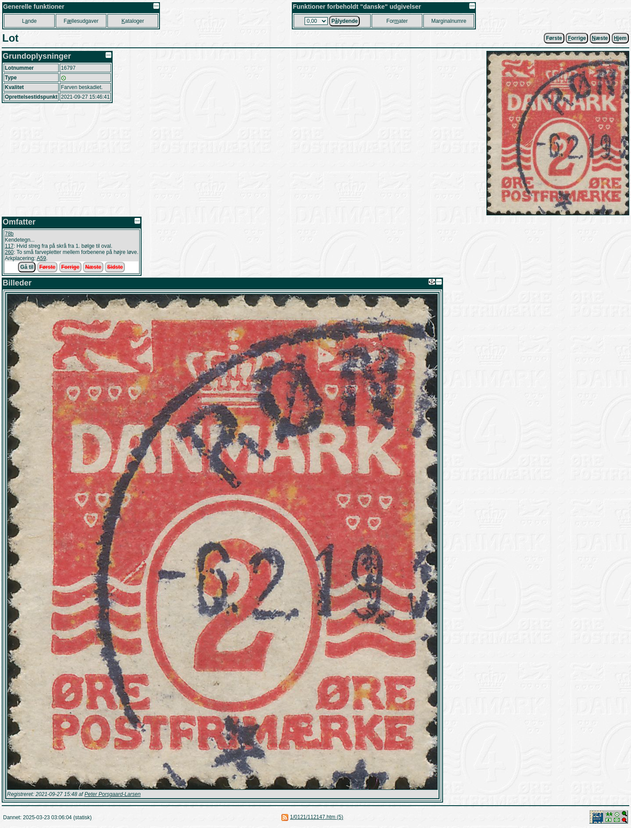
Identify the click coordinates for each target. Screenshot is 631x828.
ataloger (132, 21)
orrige (577, 38)
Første (554, 38)
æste (600, 38)
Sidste (115, 267)
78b (9, 234)
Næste (93, 267)
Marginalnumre (448, 21)
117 (9, 246)
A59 (41, 258)
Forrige (70, 267)
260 (9, 252)
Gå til (26, 267)
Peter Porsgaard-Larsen (113, 794)
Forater (397, 21)
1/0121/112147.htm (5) (316, 817)
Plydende (344, 21)
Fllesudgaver (81, 21)
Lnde (29, 21)
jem (620, 38)
